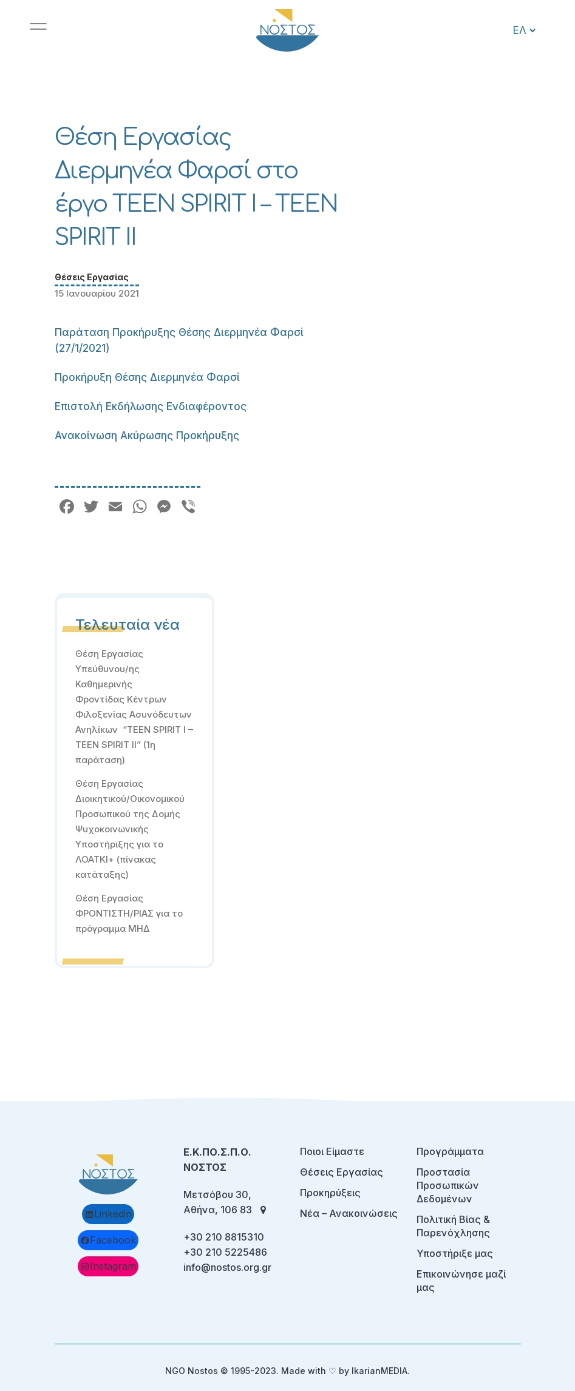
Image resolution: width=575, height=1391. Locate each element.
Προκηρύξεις (330, 1193)
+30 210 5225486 (225, 1252)
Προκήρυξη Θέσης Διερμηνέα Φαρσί (147, 377)
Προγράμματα (450, 1151)
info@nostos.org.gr (227, 1267)
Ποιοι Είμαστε (332, 1151)
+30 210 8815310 (223, 1237)
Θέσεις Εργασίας (92, 277)
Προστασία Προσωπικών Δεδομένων (448, 1185)
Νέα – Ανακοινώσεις (349, 1213)
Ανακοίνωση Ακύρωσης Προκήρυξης (147, 435)
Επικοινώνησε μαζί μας (461, 1280)
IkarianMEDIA (379, 1371)
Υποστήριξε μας (455, 1253)
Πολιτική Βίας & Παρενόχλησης (453, 1226)
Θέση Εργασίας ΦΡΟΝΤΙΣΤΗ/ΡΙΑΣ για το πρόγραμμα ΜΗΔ (129, 913)
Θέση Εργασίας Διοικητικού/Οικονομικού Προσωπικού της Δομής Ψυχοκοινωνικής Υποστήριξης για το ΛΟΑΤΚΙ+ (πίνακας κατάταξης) (130, 829)
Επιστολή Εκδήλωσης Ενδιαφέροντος (151, 406)
